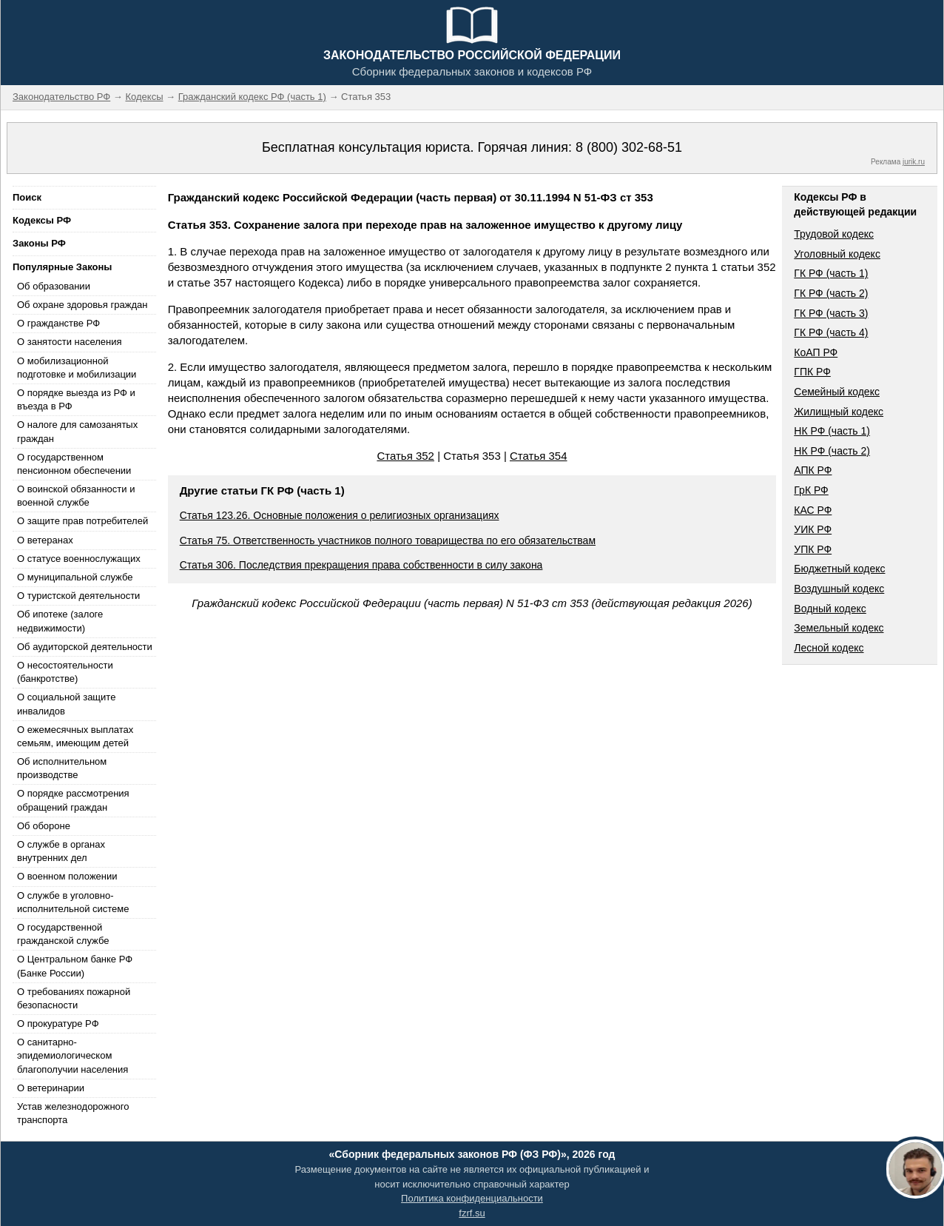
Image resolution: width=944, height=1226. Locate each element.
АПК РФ (813, 470)
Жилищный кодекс (838, 412)
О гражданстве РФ (58, 323)
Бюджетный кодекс (839, 569)
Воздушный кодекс (839, 588)
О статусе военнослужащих (79, 558)
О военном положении (67, 876)
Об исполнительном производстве (62, 768)
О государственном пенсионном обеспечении (74, 464)
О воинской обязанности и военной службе (76, 495)
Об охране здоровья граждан (82, 304)
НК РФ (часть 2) (832, 451)
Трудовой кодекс (834, 234)
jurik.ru (914, 162)
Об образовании (53, 286)
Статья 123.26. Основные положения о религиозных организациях (339, 515)
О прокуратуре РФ (58, 1023)
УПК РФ (813, 549)
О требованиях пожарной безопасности (73, 998)
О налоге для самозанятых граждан (77, 431)
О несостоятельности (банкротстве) (65, 672)
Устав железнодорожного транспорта (73, 1113)
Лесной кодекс (828, 648)
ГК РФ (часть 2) (831, 293)
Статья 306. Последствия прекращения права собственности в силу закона (361, 565)
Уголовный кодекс (837, 254)
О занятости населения (69, 341)
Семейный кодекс (837, 392)
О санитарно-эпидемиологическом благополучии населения (72, 1055)
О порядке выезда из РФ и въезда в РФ (76, 399)
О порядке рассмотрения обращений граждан (73, 800)
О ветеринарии (50, 1087)
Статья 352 (405, 455)
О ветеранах (45, 540)
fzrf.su (472, 1213)
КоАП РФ (815, 352)
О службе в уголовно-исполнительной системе (73, 902)
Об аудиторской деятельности (84, 646)
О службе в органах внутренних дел (61, 851)
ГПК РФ (812, 372)
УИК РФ (813, 529)
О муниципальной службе (74, 577)
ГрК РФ (811, 490)
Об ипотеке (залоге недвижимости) (60, 621)
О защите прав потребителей (82, 520)
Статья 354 (538, 455)
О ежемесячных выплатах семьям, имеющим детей (75, 736)
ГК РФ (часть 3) (831, 313)
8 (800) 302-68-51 (629, 147)
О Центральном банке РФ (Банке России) (74, 966)
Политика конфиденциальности (472, 1198)
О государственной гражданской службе (63, 934)
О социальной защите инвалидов (66, 703)
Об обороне (43, 825)
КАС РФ (813, 510)
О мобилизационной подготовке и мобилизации (76, 367)
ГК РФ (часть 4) (831, 332)
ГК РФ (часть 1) (831, 273)
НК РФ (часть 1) (832, 431)
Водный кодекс (830, 608)
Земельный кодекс (838, 628)
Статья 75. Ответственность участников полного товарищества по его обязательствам (388, 540)
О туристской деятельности (78, 595)
